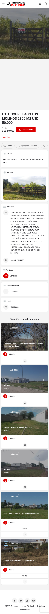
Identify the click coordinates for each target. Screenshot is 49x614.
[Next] (44, 380)
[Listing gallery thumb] (24, 188)
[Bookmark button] (25, 361)
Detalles (6, 137)
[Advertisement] (24, 84)
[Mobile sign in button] (40, 3)
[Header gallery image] (24, 29)
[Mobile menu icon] (3, 4)
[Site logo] (16, 4)
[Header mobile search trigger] (46, 3)
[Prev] (5, 380)
